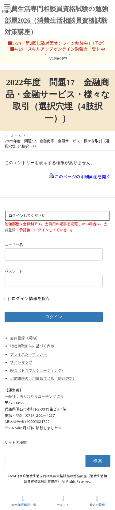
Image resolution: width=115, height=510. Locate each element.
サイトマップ (21, 362)
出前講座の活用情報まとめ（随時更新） (43, 379)
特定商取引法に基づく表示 (32, 346)
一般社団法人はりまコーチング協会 (34, 396)
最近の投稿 (97, 501)
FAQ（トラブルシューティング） (37, 370)
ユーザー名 (14, 245)
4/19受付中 (57, 58)
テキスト (63, 501)
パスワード (14, 271)
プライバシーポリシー (28, 354)
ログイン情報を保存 (31, 298)
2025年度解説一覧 (23, 501)
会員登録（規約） (25, 338)
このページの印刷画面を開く (79, 176)
